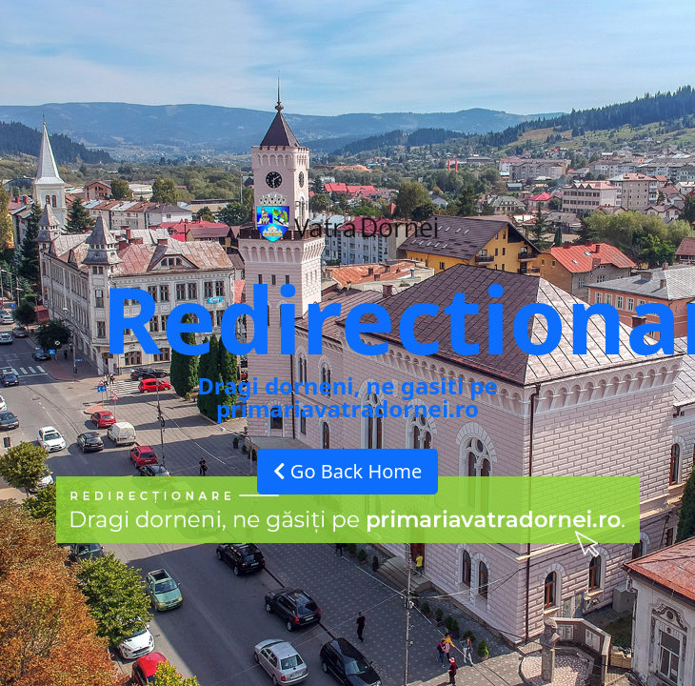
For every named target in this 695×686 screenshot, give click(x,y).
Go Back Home (348, 471)
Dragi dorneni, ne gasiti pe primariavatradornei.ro (347, 397)
